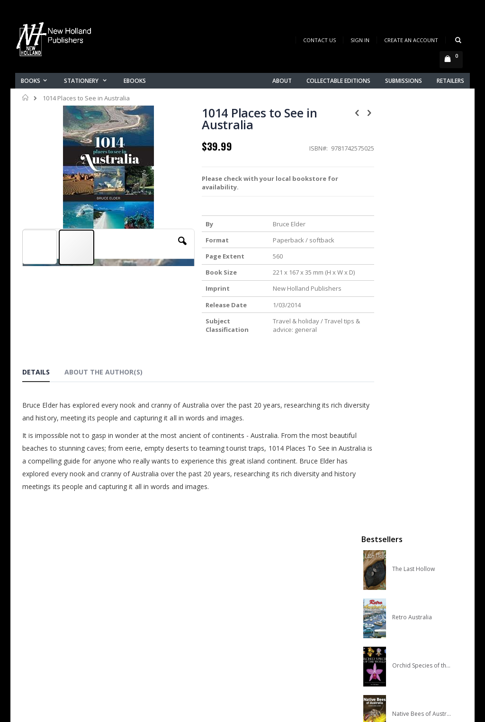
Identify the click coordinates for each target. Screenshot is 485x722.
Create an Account (411, 40)
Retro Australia (412, 204)
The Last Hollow (413, 156)
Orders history (158, 628)
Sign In (359, 40)
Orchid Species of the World (422, 252)
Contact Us (319, 40)
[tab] (43, 373)
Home (25, 97)
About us (149, 591)
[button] (172, 248)
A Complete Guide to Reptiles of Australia (422, 349)
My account (154, 616)
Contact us (153, 603)
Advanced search (164, 640)
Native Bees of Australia (422, 300)
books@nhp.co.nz (49, 604)
